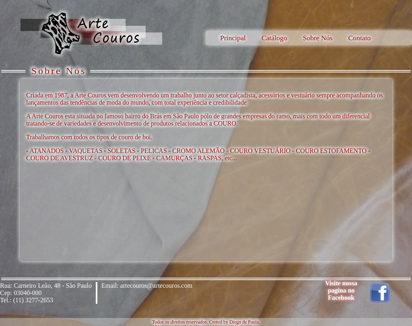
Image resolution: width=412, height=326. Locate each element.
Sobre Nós (318, 38)
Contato (359, 38)
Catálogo (274, 38)
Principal (233, 38)
